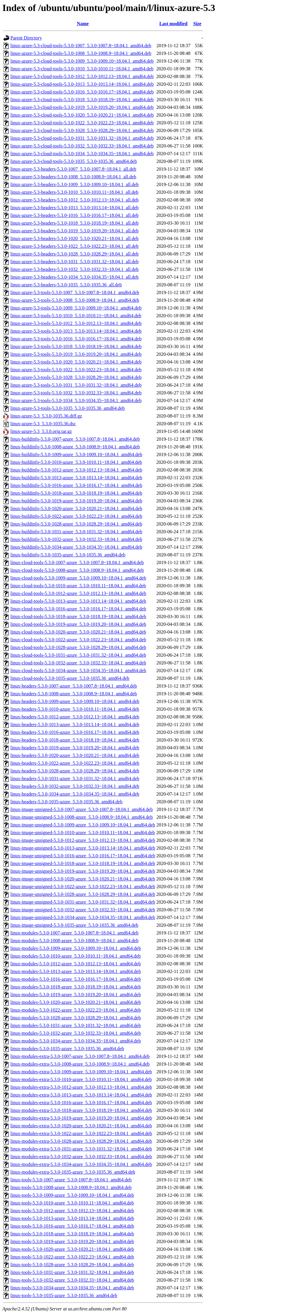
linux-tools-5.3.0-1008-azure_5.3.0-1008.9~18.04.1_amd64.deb (71, 1187)
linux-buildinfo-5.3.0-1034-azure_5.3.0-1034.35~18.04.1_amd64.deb (76, 547)
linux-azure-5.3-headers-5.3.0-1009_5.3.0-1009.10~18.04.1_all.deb (74, 184)
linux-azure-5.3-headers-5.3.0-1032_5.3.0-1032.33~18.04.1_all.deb (74, 269)
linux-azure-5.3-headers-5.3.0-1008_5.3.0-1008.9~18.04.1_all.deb (73, 176)
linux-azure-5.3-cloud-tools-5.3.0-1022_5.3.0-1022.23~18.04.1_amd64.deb (82, 122)
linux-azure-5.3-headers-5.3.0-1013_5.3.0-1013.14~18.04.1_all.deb (74, 207)
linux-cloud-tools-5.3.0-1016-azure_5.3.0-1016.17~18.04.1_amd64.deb (78, 608)
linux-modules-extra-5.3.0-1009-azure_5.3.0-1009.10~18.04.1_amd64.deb (81, 1071)
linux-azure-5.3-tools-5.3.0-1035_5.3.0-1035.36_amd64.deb (67, 408)
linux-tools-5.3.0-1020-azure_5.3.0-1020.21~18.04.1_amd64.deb (72, 1249)
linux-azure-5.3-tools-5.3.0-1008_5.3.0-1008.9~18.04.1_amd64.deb (74, 300)
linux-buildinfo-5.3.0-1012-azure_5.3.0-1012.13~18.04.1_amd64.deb (76, 469)
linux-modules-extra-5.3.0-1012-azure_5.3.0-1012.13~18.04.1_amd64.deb (81, 1087)
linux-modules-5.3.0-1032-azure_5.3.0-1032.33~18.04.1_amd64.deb (75, 1033)
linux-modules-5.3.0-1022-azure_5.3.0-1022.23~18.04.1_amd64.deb (75, 1010)
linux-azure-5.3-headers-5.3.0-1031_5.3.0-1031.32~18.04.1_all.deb (74, 261)
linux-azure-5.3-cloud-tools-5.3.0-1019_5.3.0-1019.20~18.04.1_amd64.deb (82, 107)
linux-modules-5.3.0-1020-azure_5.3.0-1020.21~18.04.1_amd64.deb (75, 1002)
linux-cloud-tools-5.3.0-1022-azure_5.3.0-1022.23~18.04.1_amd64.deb (78, 639)
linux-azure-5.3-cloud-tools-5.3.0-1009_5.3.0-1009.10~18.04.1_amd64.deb (82, 61)
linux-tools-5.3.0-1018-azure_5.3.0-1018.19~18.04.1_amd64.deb (72, 1233)
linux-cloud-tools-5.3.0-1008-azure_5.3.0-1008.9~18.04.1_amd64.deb (77, 570)
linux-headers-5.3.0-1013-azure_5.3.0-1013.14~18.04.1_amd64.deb (74, 724)
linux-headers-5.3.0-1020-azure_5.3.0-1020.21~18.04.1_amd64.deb (74, 755)
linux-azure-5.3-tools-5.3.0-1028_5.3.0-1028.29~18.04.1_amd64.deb (76, 377)
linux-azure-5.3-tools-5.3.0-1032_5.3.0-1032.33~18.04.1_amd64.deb (76, 392)
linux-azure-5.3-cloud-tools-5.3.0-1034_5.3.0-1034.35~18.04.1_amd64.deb (82, 153)
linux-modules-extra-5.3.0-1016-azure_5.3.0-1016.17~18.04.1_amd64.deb (81, 1102)
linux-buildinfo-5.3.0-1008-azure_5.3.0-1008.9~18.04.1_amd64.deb (75, 446)
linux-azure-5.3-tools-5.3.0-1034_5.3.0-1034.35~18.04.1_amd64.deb (76, 400)
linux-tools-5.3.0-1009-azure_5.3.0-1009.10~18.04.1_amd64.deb (72, 1195)
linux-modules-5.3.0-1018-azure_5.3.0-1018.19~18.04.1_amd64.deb (75, 986)
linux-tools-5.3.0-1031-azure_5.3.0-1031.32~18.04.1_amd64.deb (72, 1272)
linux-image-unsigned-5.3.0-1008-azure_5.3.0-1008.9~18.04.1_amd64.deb (81, 817)
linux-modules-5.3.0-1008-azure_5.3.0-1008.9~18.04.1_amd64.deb (74, 940)
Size (197, 23)
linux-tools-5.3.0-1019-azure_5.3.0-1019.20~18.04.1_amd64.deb (72, 1241)
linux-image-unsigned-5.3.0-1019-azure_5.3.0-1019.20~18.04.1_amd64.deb (82, 871)
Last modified (173, 23)
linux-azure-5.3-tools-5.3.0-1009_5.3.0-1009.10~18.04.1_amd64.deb (76, 307)
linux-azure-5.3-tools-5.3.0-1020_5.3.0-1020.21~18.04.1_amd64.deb (76, 361)
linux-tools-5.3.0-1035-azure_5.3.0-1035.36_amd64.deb (63, 1295)
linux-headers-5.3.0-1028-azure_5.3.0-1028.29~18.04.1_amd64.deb (74, 770)
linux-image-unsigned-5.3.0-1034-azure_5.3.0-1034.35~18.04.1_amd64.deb (82, 917)
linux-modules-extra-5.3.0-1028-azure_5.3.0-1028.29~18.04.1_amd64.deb (81, 1141)
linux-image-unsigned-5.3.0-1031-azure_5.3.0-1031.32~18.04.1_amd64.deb (82, 901)
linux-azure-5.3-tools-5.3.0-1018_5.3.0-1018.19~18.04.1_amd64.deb (76, 346)
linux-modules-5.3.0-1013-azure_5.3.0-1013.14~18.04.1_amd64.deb (75, 971)
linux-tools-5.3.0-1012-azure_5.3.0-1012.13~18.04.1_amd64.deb (72, 1210)
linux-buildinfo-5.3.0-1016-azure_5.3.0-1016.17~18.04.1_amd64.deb (76, 485)
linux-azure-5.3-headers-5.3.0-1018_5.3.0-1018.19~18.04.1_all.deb (74, 223)
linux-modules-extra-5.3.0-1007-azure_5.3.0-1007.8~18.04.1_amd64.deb (80, 1056)
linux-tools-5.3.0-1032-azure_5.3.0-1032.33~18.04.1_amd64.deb (72, 1280)
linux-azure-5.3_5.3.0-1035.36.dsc (43, 423)
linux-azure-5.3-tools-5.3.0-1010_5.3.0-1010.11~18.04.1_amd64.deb (75, 315)
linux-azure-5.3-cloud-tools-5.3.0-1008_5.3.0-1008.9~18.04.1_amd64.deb (80, 53)
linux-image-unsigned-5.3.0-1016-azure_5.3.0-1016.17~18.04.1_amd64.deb (82, 855)
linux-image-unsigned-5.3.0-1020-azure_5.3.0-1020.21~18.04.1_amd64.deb (82, 878)
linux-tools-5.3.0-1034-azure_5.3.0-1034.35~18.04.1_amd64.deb (72, 1287)
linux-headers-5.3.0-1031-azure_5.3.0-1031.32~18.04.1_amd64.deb (74, 778)
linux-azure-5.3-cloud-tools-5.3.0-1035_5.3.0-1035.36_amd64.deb (73, 161)
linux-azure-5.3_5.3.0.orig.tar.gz (41, 431)
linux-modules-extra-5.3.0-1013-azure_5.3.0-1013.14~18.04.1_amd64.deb (81, 1094)
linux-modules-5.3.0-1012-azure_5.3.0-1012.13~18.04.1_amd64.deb (75, 963)
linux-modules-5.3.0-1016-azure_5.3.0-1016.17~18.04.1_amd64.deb (75, 979)
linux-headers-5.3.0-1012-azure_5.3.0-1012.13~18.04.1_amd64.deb (74, 716)
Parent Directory (26, 37)
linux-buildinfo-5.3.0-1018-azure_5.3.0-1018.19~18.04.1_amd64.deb (76, 493)
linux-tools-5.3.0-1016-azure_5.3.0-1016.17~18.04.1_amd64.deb (72, 1226)
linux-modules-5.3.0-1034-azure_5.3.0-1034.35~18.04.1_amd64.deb (75, 1040)
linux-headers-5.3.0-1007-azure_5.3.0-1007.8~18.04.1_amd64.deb (73, 685)
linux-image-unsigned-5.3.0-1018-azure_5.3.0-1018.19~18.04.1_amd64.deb (82, 863)
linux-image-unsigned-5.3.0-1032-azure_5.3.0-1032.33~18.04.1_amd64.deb (82, 909)
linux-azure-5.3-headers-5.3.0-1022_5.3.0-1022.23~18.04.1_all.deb (74, 246)
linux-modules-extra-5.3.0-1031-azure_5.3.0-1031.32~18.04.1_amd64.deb (81, 1148)
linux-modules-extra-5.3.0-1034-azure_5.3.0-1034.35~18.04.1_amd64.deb (81, 1164)
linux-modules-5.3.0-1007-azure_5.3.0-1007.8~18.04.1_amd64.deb (74, 932)
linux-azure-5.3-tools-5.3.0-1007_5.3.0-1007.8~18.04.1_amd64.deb (74, 292)
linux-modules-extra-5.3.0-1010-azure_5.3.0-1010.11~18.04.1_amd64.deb (81, 1079)
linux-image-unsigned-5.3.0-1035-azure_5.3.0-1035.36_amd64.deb (74, 925)
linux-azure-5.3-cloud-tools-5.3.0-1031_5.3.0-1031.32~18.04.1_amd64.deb (82, 138)
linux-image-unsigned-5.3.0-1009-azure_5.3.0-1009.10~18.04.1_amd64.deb (82, 824)
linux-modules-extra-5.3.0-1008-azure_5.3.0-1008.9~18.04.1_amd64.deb (80, 1064)
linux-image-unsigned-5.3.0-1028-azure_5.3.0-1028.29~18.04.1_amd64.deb (82, 894)
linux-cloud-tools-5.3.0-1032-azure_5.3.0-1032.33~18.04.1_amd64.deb (78, 662)
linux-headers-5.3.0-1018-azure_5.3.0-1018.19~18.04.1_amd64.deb (74, 739)
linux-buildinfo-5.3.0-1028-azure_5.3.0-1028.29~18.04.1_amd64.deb (76, 523)
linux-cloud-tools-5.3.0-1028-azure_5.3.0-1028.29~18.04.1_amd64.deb (78, 647)
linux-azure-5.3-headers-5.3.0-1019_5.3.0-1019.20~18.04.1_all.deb (74, 230)
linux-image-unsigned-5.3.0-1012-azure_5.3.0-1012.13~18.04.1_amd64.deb (82, 840)
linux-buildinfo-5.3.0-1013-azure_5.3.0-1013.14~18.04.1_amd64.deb (76, 477)
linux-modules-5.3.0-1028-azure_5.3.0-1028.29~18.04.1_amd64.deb (75, 1017)
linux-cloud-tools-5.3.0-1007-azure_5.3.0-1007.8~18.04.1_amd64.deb (77, 562)
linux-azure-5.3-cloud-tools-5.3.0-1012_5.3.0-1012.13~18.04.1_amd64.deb (82, 76)
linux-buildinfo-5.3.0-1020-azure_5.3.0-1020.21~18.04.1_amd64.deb (76, 508)
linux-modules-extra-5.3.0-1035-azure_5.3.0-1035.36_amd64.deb (72, 1172)
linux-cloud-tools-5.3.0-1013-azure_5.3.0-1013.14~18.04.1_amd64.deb (78, 601)
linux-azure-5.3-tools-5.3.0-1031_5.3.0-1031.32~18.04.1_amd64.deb (76, 385)
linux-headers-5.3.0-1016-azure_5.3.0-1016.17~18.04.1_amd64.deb (74, 732)
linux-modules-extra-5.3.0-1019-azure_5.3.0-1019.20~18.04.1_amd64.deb (81, 1118)
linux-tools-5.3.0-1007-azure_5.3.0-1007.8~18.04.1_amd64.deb (71, 1179)
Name (83, 23)
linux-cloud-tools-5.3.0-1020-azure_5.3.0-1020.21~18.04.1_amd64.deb (78, 631)
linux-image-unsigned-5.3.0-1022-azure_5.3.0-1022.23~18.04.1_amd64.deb (82, 886)
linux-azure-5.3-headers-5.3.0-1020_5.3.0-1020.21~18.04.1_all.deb (74, 238)
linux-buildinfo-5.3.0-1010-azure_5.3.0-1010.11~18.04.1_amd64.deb (76, 462)
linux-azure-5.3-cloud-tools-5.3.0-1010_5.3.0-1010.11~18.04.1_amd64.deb (81, 68)
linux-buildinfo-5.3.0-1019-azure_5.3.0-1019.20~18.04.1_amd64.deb (76, 500)
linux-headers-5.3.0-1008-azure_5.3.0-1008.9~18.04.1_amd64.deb (73, 693)
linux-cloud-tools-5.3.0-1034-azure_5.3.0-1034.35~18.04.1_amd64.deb (78, 670)
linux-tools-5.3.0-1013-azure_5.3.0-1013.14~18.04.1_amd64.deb (72, 1218)
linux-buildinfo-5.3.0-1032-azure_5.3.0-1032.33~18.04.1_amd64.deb (76, 539)
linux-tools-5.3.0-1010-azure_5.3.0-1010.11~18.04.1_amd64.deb (72, 1202)
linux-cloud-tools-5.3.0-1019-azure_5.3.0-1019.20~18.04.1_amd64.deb (78, 624)
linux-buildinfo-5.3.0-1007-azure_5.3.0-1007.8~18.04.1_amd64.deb (75, 439)
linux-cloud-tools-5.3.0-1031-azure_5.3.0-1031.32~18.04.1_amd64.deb (78, 655)
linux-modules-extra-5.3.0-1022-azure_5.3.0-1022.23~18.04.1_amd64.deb (81, 1133)
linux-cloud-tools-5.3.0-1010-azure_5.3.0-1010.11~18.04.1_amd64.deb (78, 585)
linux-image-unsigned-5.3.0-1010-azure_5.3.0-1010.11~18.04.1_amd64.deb (82, 832)
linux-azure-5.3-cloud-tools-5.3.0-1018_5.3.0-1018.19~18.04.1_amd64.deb (82, 99)
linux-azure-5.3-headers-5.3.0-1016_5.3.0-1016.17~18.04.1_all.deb (74, 215)
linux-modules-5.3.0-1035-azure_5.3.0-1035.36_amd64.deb (67, 1048)
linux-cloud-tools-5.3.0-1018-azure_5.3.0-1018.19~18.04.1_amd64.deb (78, 616)
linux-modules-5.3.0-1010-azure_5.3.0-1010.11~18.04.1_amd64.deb (75, 955)
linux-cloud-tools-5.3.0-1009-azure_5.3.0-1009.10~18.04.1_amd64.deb (78, 577)
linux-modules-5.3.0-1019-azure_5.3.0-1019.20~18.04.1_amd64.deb (75, 994)
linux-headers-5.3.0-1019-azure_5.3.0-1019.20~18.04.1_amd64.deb (74, 747)
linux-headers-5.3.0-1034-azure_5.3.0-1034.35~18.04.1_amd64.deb (74, 793)
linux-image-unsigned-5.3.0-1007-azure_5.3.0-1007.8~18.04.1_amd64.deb (81, 809)
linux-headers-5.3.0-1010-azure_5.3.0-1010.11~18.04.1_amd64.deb (74, 709)
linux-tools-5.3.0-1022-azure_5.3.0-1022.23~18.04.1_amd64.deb (72, 1256)
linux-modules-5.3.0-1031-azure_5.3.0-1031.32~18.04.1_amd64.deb (75, 1025)
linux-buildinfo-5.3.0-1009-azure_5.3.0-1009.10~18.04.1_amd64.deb (76, 454)
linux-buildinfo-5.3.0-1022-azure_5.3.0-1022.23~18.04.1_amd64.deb (76, 516)
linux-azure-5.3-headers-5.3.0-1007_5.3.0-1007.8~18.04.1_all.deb (73, 169)
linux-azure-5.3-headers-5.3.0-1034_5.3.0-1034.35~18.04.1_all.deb (74, 277)
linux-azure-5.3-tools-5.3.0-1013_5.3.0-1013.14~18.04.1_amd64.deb (76, 331)
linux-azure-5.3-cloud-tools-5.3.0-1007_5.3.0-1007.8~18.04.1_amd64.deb (80, 45)
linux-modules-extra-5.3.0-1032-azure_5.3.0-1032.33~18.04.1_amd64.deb (81, 1156)
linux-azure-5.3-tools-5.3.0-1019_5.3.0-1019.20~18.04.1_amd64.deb (76, 354)
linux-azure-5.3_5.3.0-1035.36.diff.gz (46, 415)
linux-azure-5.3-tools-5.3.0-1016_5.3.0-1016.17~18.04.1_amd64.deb (76, 338)
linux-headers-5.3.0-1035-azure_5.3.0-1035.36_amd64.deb (66, 801)
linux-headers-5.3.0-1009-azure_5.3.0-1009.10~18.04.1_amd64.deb (74, 701)
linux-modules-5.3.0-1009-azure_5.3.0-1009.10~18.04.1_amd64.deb (75, 948)
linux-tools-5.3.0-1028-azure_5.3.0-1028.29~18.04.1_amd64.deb (72, 1264)
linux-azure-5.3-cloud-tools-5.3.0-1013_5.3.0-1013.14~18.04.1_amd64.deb (82, 84)
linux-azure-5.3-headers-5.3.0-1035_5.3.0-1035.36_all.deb (66, 284)
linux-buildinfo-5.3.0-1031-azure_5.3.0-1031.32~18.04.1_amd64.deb (76, 531)
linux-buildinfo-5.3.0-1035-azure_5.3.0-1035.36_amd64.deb (67, 554)
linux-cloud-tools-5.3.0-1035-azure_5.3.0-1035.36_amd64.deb (69, 678)
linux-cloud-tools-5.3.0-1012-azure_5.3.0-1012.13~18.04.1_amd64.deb (78, 593)
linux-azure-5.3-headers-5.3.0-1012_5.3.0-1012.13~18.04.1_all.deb (74, 199)
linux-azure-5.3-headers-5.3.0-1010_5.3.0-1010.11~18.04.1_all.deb (74, 192)
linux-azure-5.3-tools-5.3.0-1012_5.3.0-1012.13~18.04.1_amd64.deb (76, 323)
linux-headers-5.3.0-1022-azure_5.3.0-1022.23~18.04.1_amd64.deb (74, 763)
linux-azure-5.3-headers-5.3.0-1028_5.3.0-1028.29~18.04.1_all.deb (74, 253)
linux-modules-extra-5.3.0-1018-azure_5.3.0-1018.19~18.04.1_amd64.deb (81, 1110)
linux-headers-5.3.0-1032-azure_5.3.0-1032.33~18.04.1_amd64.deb (74, 786)
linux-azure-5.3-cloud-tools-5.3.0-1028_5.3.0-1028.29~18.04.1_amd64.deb (82, 130)
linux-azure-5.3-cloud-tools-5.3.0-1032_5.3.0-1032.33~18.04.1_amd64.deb (82, 145)
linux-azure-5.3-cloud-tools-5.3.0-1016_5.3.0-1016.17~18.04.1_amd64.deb (82, 91)
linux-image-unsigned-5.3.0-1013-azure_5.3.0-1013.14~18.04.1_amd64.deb (82, 847)
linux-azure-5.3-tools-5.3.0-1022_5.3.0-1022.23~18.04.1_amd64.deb (76, 369)
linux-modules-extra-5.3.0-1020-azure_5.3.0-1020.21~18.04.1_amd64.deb (81, 1125)
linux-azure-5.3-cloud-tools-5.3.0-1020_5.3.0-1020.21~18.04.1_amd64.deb (82, 115)
